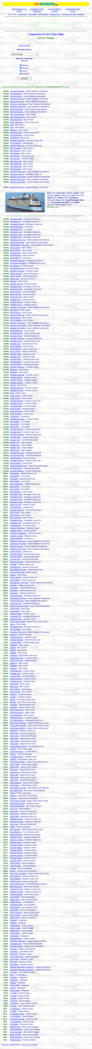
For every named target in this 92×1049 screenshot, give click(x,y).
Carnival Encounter (17, 453)
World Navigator (16, 1032)
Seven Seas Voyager (18, 801)
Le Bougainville (15, 1022)
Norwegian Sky (15, 616)
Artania (12, 793)
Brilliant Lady (15, 445)
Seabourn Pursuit (16, 889)
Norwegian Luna (16, 232)
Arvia (12, 125)
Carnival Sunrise (16, 468)
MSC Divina (14, 310)
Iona (11, 127)
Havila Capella (15, 928)
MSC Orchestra (15, 518)
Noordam (13, 585)
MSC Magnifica (15, 492)
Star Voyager (15, 611)
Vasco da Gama (16, 715)
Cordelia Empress (16, 757)
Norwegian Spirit (16, 627)
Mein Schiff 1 (15, 427)
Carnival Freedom (16, 429)
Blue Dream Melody (17, 806)
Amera (12, 827)
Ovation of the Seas (17, 187)
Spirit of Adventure (17, 710)
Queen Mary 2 (15, 258)
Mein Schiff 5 (15, 476)
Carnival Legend (16, 554)
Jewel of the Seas (16, 546)
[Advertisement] (46, 23)
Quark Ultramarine (17, 957)
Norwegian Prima (16, 289)
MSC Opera (14, 684)
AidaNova (13, 130)
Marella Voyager (16, 614)
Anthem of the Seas (17, 179)
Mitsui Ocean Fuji (16, 835)
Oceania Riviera (16, 679)
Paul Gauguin (15, 907)
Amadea (13, 868)
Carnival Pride (15, 567)
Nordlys (13, 988)
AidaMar (13, 653)
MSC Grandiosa (16, 148)
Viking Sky (14, 770)
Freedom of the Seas (18, 240)
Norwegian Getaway (17, 261)
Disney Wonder (15, 577)
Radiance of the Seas (18, 541)
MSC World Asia (16, 120)
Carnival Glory (15, 437)
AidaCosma (14, 138)
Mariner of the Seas (17, 315)
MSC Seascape (16, 166)
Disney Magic (15, 580)
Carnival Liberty (16, 432)
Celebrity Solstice (16, 380)
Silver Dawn (14, 816)
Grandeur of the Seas (18, 632)
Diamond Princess (17, 388)
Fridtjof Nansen (15, 902)
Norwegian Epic (16, 237)
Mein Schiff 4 (15, 487)
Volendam (13, 707)
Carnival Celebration (17, 140)
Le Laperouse (15, 1009)
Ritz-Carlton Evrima (17, 884)
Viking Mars (14, 777)
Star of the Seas (16, 94)
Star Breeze (14, 965)
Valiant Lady (14, 450)
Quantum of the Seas (18, 182)
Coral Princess (15, 525)
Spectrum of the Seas (18, 177)
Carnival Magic (15, 364)
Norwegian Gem (16, 497)
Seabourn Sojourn (16, 840)
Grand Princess (15, 458)
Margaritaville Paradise (18, 746)
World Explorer (15, 1040)
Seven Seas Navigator (18, 874)
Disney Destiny (15, 276)
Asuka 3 (13, 749)
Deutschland (14, 897)
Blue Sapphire (15, 829)
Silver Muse (14, 811)
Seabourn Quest (16, 837)
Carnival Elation (16, 642)
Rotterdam (14, 479)
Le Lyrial (13, 996)
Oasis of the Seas (16, 109)
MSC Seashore (15, 169)
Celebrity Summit (16, 536)
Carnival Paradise (16, 640)
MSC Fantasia (15, 318)
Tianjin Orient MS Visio (18, 466)
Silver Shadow (15, 876)
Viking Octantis (15, 866)
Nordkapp (13, 978)
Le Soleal (13, 993)
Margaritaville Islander (18, 570)
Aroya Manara (15, 253)
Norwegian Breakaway (18, 263)
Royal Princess (15, 294)
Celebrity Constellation (18, 533)
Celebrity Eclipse (16, 377)
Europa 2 (13, 798)
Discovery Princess (17, 271)
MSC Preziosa (15, 313)
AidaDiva (13, 668)
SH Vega (13, 1006)
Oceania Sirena (16, 861)
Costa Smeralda (16, 135)
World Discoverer (16, 1037)
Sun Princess (15, 159)
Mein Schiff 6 (15, 481)
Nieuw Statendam (16, 484)
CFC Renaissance (17, 720)
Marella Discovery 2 (17, 658)
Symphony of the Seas (18, 104)
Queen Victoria (15, 551)
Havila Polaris (15, 933)
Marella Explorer (16, 619)
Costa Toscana (15, 143)
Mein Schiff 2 (15, 422)
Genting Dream (15, 255)
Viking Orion (14, 767)
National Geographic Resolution (22, 970)
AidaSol (13, 650)
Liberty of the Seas (17, 242)
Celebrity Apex (15, 357)
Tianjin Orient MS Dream (19, 606)
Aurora (12, 624)
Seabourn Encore (16, 819)
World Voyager (15, 1027)
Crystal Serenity (16, 671)
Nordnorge (14, 980)
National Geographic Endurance (22, 967)
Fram (12, 975)
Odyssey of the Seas (17, 172)
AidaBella (13, 666)
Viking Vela (14, 744)
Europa (12, 871)
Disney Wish (14, 279)
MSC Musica (14, 515)
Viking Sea (14, 780)
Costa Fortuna (15, 463)
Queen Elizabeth (16, 538)
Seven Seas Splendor (18, 723)
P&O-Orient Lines (55, 14)
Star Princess (15, 156)
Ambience (13, 655)
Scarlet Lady (14, 442)
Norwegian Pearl (16, 500)
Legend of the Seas (17, 91)
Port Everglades (43, 14)
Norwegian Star (16, 523)
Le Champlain (15, 1016)
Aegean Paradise (16, 894)
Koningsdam (14, 474)
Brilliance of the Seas (18, 549)
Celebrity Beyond (16, 302)
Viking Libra (14, 736)
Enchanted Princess (17, 268)
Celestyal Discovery (17, 803)
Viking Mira (14, 739)
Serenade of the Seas (18, 544)
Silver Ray (14, 731)
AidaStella (13, 645)
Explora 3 (13, 635)
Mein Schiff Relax (16, 227)
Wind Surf (13, 954)
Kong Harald (14, 991)
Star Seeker (14, 1024)
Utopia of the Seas (17, 101)
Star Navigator (15, 629)
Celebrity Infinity (16, 531)
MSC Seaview (15, 250)
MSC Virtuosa (15, 151)
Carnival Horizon (16, 341)
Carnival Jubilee (16, 133)
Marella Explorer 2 (17, 637)
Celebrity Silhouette (17, 375)
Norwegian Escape (17, 224)
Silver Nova (14, 733)
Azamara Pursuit (16, 853)
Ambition (13, 759)
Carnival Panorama (17, 338)
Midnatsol (13, 920)
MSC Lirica (14, 687)
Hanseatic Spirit (16, 944)
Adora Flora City (16, 297)
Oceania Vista (15, 674)
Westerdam (14, 588)
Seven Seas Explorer (18, 728)
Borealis (13, 702)
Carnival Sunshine (17, 461)
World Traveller (15, 1035)
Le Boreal (13, 1001)
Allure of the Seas (16, 112)
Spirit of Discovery (16, 713)
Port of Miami (32, 14)
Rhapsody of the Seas (18, 598)
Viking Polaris (15, 863)
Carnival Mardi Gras (17, 146)
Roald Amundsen (16, 905)
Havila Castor (15, 926)
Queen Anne (14, 416)
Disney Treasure (16, 274)
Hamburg (13, 949)
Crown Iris (13, 809)
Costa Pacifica (15, 396)
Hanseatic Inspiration (18, 941)
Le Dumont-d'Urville (17, 1019)
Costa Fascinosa (16, 411)
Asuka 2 (13, 754)
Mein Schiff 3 (15, 489)
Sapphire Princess (17, 390)
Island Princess (15, 505)
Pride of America (16, 596)
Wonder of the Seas (17, 99)
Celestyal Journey (16, 718)
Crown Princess (16, 406)
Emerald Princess (16, 403)
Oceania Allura (15, 676)
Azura (12, 393)
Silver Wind (14, 910)
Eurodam (13, 564)
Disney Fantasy (15, 349)
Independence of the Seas (19, 245)
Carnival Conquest (17, 435)
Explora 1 (13, 697)
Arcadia (13, 575)
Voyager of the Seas (17, 328)
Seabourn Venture (16, 892)
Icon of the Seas (16, 96)
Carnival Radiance (17, 471)
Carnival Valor (15, 440)
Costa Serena (15, 398)
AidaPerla (13, 372)
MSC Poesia (14, 512)
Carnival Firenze (16, 336)
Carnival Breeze (16, 362)
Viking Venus (15, 772)
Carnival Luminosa (17, 510)
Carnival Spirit (15, 559)
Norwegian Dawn (16, 520)
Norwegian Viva (16, 287)
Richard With (15, 985)
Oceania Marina (16, 681)
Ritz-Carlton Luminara (18, 788)
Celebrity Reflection (17, 367)
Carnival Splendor (16, 401)
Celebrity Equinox (16, 383)
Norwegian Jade (16, 494)
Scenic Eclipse (15, 915)
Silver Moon (14, 814)
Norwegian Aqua (16, 235)
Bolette (12, 700)
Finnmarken (14, 936)
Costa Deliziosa (16, 507)
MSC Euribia (14, 153)
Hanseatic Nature (16, 946)
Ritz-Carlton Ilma (16, 790)
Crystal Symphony (17, 751)
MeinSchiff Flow (16, 229)
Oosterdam (14, 593)
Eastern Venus (15, 881)
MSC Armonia (15, 692)
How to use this (24, 45)
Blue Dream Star (16, 887)
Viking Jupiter (15, 764)
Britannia (13, 281)
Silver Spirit (14, 824)
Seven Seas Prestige (18, 622)
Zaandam (13, 705)
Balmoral (13, 796)
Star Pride (13, 962)
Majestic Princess (16, 284)
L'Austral (13, 998)
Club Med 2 (14, 952)
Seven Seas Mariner (17, 762)
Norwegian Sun (15, 603)
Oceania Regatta (16, 858)
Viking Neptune (15, 783)
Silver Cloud (14, 918)
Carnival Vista (15, 344)
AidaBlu (13, 648)
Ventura (13, 385)
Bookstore (81, 14)
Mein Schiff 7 (15, 424)
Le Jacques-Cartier (17, 1014)
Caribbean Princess (17, 419)
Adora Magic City (16, 331)
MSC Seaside (15, 248)
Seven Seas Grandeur (18, 726)
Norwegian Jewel (16, 502)
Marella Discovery (16, 661)
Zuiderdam (14, 590)
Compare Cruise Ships (69, 14)
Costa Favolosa (16, 414)
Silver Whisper (15, 879)
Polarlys (13, 983)
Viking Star (14, 775)
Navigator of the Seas (18, 307)
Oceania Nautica (16, 848)
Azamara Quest (16, 842)
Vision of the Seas (16, 601)
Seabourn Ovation (16, 822)
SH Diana (13, 972)
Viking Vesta (14, 741)
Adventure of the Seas (18, 326)
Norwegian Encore (17, 174)
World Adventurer (16, 1029)
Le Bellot (13, 1011)
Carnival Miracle (16, 557)
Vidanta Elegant (16, 939)
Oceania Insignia (16, 850)
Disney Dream (15, 351)
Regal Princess (15, 292)
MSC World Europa (17, 114)
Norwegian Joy (15, 222)
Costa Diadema (16, 346)
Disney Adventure (16, 122)
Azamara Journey (16, 855)
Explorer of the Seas (17, 323)
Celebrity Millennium (17, 528)
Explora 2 (13, 694)
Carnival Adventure (17, 455)
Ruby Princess (15, 409)
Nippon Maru (15, 900)
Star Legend (14, 959)
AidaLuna (13, 663)
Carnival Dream (16, 359)
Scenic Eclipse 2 (16, 913)
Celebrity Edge (15, 354)
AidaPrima (14, 370)
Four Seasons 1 (16, 832)
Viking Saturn (15, 785)
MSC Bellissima (16, 164)
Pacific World (15, 609)
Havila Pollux (15, 931)
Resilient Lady (15, 448)
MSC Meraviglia (16, 161)
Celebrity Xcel (15, 300)
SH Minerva (14, 1003)
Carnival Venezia (16, 333)
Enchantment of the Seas (19, 583)
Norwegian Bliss (16, 219)
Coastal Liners (22, 14)
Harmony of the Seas (18, 107)
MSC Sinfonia (15, 689)
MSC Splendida (16, 320)
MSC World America (17, 117)
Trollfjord (13, 923)
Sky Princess (15, 266)
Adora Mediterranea (17, 572)
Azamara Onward (16, 845)
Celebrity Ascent (16, 305)
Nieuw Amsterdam (17, 562)
